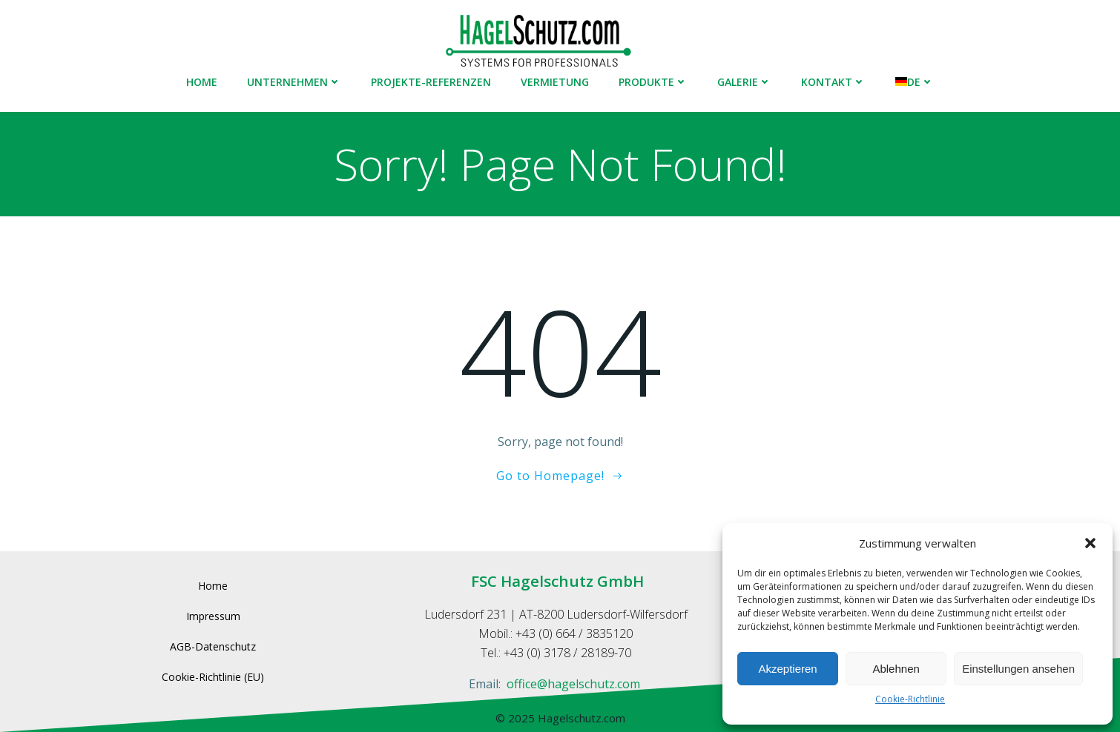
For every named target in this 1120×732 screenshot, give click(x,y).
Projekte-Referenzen (431, 82)
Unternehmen (294, 82)
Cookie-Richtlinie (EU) (213, 677)
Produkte (653, 82)
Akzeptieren (787, 668)
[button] (1090, 543)
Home (201, 82)
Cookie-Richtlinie (910, 699)
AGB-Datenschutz (213, 646)
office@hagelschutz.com (573, 684)
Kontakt (833, 82)
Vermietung (555, 82)
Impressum (213, 616)
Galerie (744, 82)
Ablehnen (895, 668)
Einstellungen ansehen (1018, 668)
